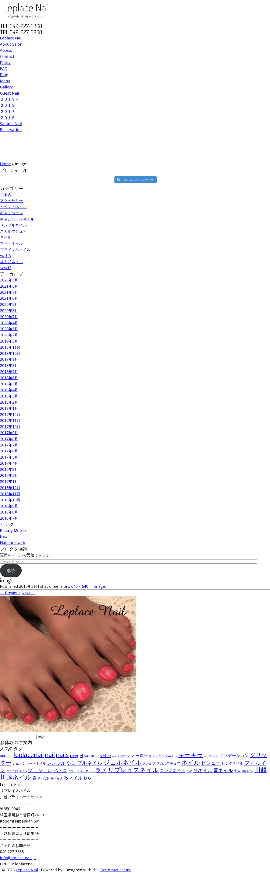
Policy (5, 62)
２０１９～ (9, 99)
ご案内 (5, 194)
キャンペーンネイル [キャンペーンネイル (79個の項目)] (163, 756)
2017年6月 (9, 450)
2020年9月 (9, 304)
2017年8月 (9, 438)
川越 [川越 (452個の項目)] (261, 769)
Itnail (4, 536)
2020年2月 (9, 334)
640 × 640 (79, 586)
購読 (11, 570)
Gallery (6, 87)
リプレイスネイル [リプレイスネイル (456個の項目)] (133, 769)
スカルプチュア (13, 231)
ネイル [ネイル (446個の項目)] (190, 762)
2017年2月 (9, 475)
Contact (7, 56)
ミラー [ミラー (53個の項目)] (71, 771)
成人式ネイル (11, 261)
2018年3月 (9, 396)
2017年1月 (9, 481)
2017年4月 (9, 463)
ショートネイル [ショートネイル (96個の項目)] (34, 763)
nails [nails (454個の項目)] (62, 754)
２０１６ (7, 117)
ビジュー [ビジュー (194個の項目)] (211, 763)
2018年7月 (9, 371)
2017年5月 (9, 457)
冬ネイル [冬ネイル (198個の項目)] (203, 770)
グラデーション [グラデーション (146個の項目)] (234, 755)
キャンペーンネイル (17, 218)
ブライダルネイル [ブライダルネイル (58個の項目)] (17, 771)
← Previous (10, 592)
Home (5, 163)
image (99, 586)
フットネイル (11, 243)
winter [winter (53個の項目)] (115, 756)
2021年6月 (9, 298)
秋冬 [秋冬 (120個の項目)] (87, 778)
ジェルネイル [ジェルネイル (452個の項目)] (122, 762)
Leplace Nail (11, 38)
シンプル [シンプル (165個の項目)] (56, 763)
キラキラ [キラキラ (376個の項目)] (190, 755)
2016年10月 (10, 499)
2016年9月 (9, 505)
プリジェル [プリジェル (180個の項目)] (40, 770)
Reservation (11, 129)
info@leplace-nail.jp (18, 857)
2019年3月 (9, 341)
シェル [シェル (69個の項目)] (16, 763)
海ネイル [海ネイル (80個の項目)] (56, 778)
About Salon (11, 44)
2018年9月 (9, 359)
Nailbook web (12, 542)
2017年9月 (9, 432)
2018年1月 (9, 408)
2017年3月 (9, 469)
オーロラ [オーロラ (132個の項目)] (140, 755)
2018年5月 (9, 383)
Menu (5, 80)
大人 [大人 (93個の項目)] (237, 770)
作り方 (5, 255)
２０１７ (7, 111)
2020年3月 (9, 328)
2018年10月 (10, 353)
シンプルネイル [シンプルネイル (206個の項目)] (84, 763)
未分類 (5, 267)
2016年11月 (10, 493)
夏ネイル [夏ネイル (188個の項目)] (223, 770)
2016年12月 (10, 487)
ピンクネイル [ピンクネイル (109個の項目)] (232, 763)
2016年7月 (9, 518)
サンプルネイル (13, 225)
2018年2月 (9, 402)
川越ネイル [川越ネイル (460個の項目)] (15, 777)
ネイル (5, 237)
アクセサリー (11, 200)
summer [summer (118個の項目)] (91, 755)
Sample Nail (11, 123)
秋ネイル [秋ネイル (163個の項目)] (73, 778)
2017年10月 (10, 426)
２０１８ (7, 105)
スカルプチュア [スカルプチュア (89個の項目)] (168, 763)
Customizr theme (115, 869)
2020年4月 (9, 322)
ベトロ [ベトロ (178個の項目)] (60, 770)
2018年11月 (10, 347)
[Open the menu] (0, 137)
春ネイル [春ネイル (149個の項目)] (40, 778)
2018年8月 (9, 365)
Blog (4, 74)
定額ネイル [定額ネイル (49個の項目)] (247, 771)
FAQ (3, 68)
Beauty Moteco (14, 530)
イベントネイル (13, 206)
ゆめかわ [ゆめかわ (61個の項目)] (125, 756)
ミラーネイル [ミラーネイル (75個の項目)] (85, 771)
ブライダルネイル (15, 249)
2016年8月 (9, 512)
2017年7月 (9, 445)
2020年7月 (9, 316)
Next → (28, 592)
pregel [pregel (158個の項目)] (76, 755)
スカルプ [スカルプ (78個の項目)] (149, 763)
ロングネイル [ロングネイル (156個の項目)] (172, 770)
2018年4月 (9, 389)
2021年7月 (9, 292)
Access (6, 50)
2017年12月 (10, 414)
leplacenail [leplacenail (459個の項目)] (29, 754)
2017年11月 (10, 420)
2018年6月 (9, 377)
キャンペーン (11, 212)
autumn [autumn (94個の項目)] (6, 755)
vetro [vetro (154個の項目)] (105, 755)
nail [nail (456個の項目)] (50, 754)
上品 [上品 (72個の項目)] (189, 771)
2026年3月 (9, 280)
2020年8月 (9, 310)
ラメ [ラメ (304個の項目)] (101, 770)
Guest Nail (9, 93)
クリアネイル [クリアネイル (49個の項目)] (211, 756)
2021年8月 (9, 286)
